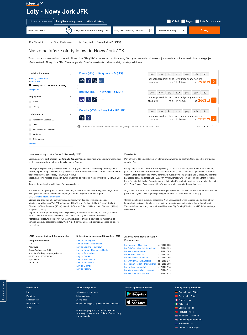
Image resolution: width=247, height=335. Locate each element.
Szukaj (204, 30)
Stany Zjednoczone (39, 78)
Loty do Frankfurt (84, 256)
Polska (35, 102)
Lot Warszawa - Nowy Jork (136, 273)
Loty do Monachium (85, 259)
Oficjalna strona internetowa (47, 197)
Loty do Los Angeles (85, 240)
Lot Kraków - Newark (134, 254)
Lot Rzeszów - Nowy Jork (136, 245)
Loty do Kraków (83, 269)
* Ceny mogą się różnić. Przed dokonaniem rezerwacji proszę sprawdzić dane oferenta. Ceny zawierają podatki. (98, 313)
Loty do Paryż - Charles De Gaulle (92, 250)
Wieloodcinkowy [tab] (96, 21)
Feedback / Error (3, 291)
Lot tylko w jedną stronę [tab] (69, 21)
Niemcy (36, 106)
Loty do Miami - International (89, 243)
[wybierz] (213, 81)
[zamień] (69, 30)
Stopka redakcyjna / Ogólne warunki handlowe (97, 303)
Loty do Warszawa (85, 262)
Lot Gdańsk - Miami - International (140, 248)
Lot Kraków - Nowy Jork (135, 267)
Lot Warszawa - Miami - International (141, 270)
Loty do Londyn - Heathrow (89, 247)
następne (34, 90)
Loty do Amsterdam (85, 253)
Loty (28, 292)
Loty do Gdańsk (83, 266)
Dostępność (81, 300)
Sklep (29, 307)
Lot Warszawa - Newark (135, 251)
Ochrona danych (83, 296)
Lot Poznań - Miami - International (140, 264)
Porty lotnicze (32, 303)
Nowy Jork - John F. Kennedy (49, 85)
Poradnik (30, 296)
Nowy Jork (35, 81)
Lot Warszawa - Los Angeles (137, 261)
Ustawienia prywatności (87, 292)
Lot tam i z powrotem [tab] (40, 21)
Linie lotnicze (32, 300)
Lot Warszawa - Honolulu (136, 257)
